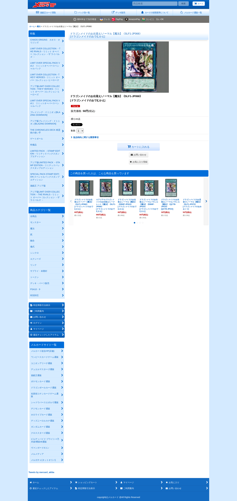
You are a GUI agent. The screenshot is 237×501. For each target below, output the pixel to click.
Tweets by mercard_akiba (41, 472)
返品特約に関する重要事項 (85, 137)
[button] (191, 13)
